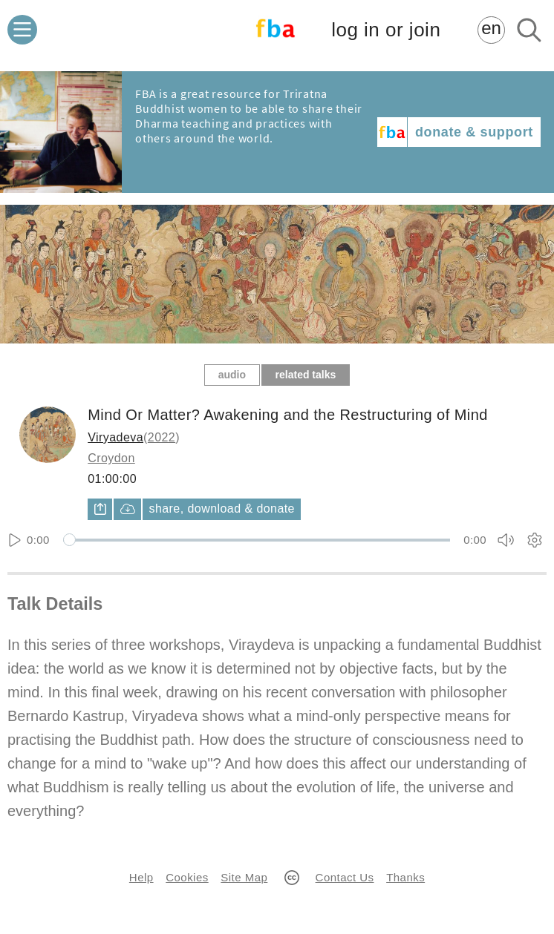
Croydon (111, 458)
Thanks (405, 877)
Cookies (187, 877)
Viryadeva (115, 437)
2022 (161, 437)
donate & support (474, 132)
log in (385, 30)
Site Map (244, 877)
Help (141, 877)
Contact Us (345, 877)
